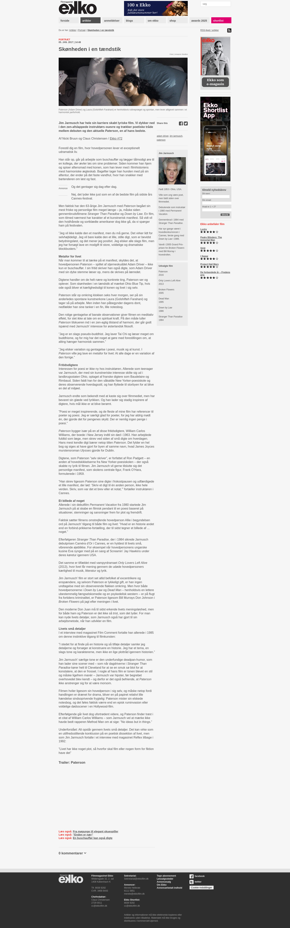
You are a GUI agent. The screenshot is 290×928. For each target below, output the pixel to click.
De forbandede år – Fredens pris (215, 273)
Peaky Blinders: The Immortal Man (211, 238)
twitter (195, 882)
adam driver (163, 136)
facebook (197, 876)
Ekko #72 (116, 138)
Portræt (82, 30)
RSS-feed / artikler (209, 30)
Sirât (202, 248)
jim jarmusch (176, 136)
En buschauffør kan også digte (92, 838)
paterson (161, 140)
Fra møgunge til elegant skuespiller (95, 831)
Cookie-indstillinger (201, 887)
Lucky (203, 229)
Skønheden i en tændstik (100, 30)
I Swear (204, 256)
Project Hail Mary (209, 264)
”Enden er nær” (83, 834)
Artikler (72, 30)
